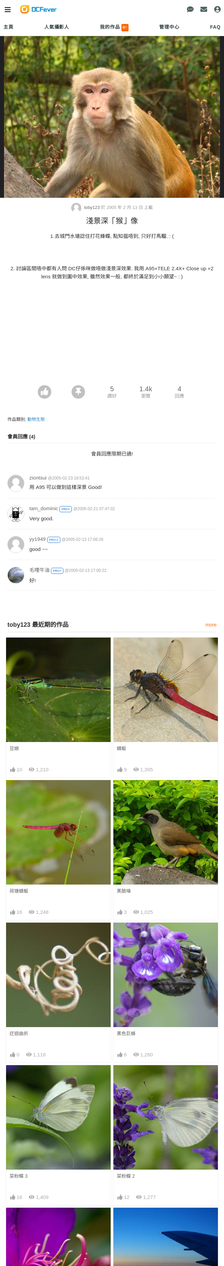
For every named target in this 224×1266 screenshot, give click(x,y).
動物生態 (36, 419)
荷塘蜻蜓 (18, 891)
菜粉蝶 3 (18, 1176)
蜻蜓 (121, 748)
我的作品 (114, 27)
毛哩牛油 (39, 570)
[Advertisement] (112, 334)
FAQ (215, 27)
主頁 (8, 27)
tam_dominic (43, 508)
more (211, 624)
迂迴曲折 (18, 1033)
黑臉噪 (124, 891)
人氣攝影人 (56, 27)
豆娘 (14, 748)
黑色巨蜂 (126, 1033)
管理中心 (169, 27)
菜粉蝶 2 (126, 1176)
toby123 (86, 207)
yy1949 (37, 539)
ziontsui (38, 478)
